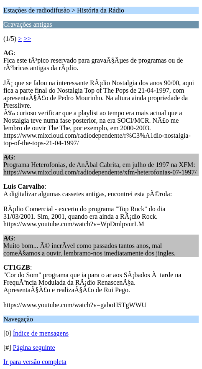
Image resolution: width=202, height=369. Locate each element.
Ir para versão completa (34, 361)
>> (27, 38)
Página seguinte (34, 347)
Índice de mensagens (41, 333)
